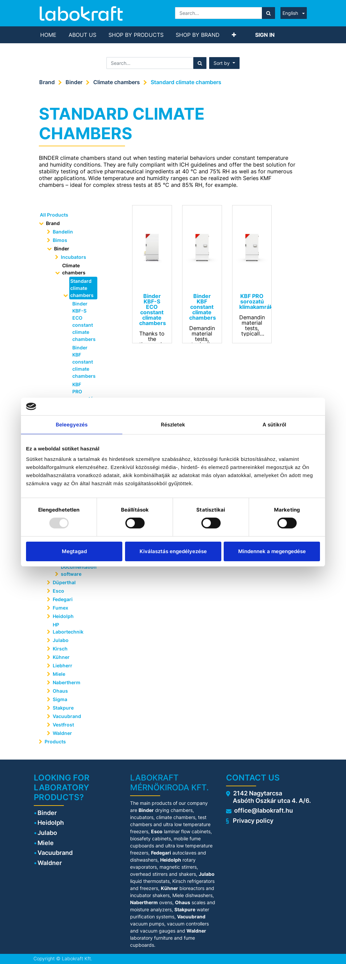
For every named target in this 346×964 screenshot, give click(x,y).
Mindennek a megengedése (272, 551)
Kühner (61, 657)
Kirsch (60, 648)
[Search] (268, 13)
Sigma (60, 699)
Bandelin (63, 231)
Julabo (61, 640)
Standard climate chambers (186, 82)
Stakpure (63, 708)
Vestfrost (63, 724)
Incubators (73, 257)
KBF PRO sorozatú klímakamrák (82, 395)
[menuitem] (48, 35)
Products (55, 741)
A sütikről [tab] (275, 424)
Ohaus (60, 691)
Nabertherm (66, 682)
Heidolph (63, 616)
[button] (234, 35)
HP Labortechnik (68, 628)
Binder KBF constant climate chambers (82, 362)
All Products (54, 215)
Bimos (60, 240)
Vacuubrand (67, 716)
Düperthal (64, 582)
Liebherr (62, 665)
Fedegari (63, 599)
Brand (47, 82)
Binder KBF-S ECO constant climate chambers (82, 321)
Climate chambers (116, 82)
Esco (58, 591)
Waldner (62, 733)
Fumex (60, 608)
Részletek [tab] (173, 424)
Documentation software (77, 570)
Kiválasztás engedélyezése (173, 551)
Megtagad (74, 551)
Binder (74, 82)
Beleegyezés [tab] (72, 424)
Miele (59, 674)
